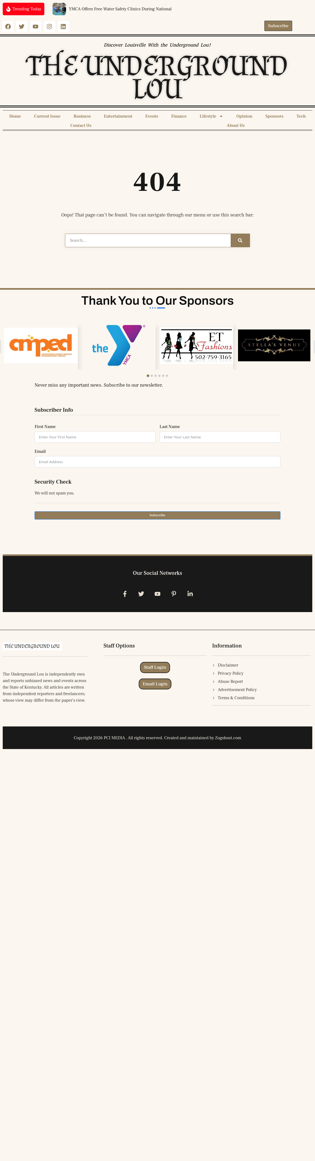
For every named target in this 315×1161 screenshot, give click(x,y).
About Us (236, 125)
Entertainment (118, 116)
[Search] (240, 240)
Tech (301, 116)
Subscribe (157, 515)
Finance (179, 116)
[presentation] (76, 535)
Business (82, 116)
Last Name (170, 426)
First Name (45, 426)
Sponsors (274, 116)
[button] (148, 375)
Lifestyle (211, 116)
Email (40, 451)
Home (15, 116)
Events (151, 116)
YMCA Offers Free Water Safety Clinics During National (120, 9)
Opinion (244, 116)
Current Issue (47, 116)
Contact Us (80, 125)
